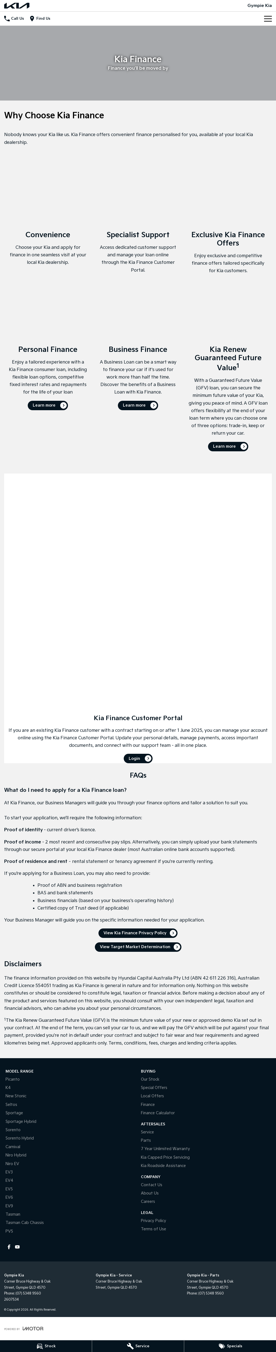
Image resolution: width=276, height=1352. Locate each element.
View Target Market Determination (135, 947)
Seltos (11, 1104)
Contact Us (151, 1185)
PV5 (9, 1231)
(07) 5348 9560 (28, 1293)
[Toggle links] (23, 1328)
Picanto (13, 1079)
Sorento (13, 1130)
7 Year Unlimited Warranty (165, 1148)
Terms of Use (153, 1229)
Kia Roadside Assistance (163, 1165)
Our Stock (150, 1079)
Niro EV (12, 1163)
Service (147, 1132)
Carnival (13, 1147)
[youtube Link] (17, 1246)
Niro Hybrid (16, 1155)
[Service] (138, 1346)
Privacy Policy (153, 1220)
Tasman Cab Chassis (25, 1222)
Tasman (13, 1214)
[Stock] (46, 1346)
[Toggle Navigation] (268, 19)
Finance (148, 1104)
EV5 (9, 1189)
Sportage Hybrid (21, 1121)
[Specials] (230, 1346)
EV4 (9, 1180)
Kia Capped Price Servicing (165, 1157)
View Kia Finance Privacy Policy (134, 933)
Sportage (14, 1113)
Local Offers (152, 1096)
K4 (8, 1087)
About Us (150, 1193)
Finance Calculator (158, 1113)
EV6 (9, 1197)
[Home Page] (16, 5)
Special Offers (154, 1087)
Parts (146, 1140)
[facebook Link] (9, 1246)
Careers (148, 1201)
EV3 (9, 1172)
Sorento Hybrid (20, 1138)
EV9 (9, 1206)
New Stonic (16, 1096)
